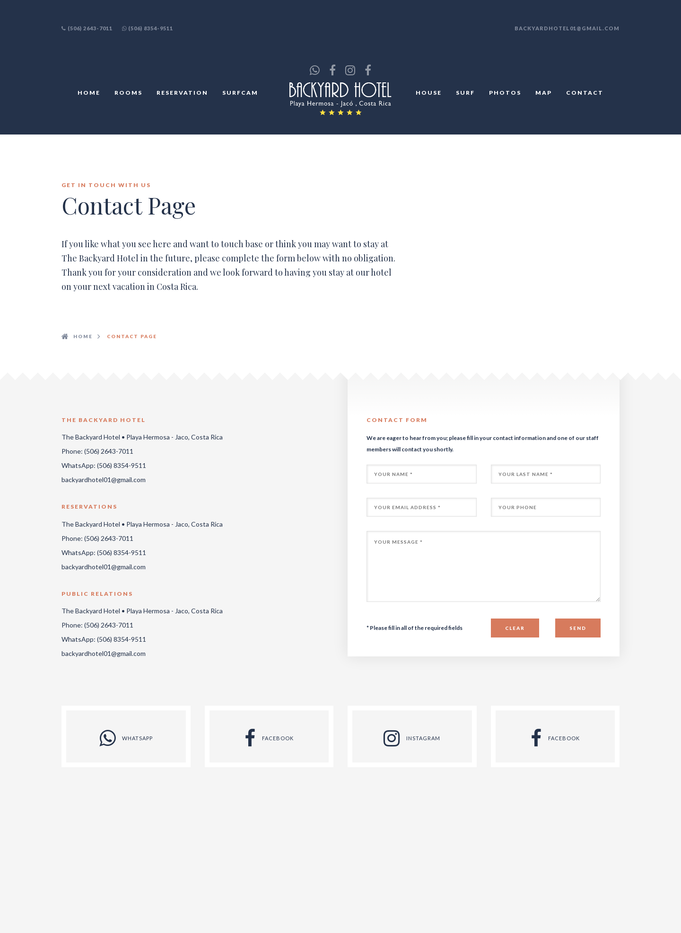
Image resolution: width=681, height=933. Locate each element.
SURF (465, 92)
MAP (543, 92)
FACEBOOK (269, 738)
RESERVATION (182, 92)
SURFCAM (240, 92)
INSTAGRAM (412, 738)
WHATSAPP (126, 738)
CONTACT (584, 92)
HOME (89, 92)
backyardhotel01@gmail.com (567, 28)
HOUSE (429, 92)
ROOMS (128, 92)
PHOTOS (505, 92)
